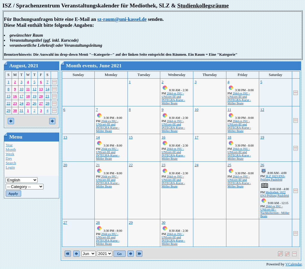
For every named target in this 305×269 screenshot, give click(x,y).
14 (47, 89)
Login (10, 167)
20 (41, 96)
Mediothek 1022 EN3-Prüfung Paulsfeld (274, 194)
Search (11, 163)
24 (22, 103)
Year (9, 145)
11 (28, 89)
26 (34, 103)
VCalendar (293, 264)
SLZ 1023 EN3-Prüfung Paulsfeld (272, 178)
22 (8, 103)
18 (28, 96)
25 (28, 103)
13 (41, 89)
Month (11, 149)
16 (15, 96)
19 (34, 96)
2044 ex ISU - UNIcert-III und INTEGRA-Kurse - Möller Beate (173, 98)
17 (22, 96)
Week (10, 154)
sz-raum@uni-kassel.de (122, 19)
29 (8, 110)
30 (15, 110)
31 (22, 110)
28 (47, 103)
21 (47, 96)
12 (34, 89)
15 (8, 96)
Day (9, 158)
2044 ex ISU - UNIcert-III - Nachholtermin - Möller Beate (275, 211)
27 (41, 103)
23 (15, 103)
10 (22, 89)
